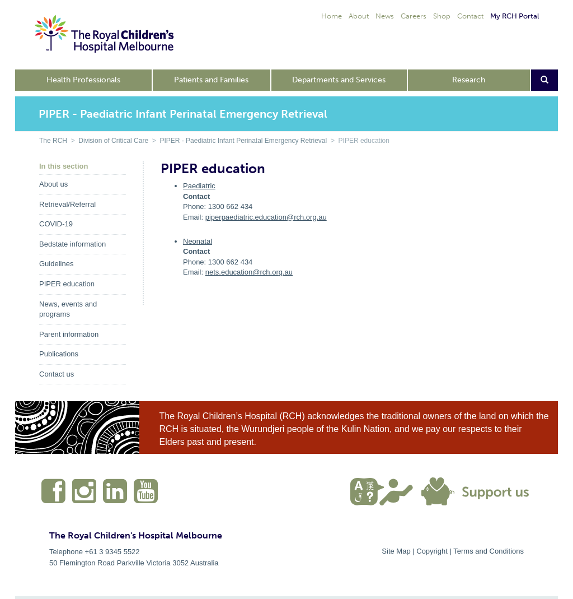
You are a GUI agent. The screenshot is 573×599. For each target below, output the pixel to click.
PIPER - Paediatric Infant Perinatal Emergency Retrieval (243, 141)
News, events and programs (68, 309)
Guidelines (56, 263)
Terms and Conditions (488, 551)
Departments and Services (339, 80)
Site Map (396, 551)
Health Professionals (83, 80)
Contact (470, 16)
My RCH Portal (514, 16)
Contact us (56, 374)
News (384, 16)
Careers (413, 16)
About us (53, 184)
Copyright (432, 551)
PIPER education (67, 284)
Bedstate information (72, 244)
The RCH (53, 141)
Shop (441, 16)
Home (331, 16)
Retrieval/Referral (67, 204)
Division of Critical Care (113, 141)
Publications (58, 354)
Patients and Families (211, 80)
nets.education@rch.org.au (249, 272)
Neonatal (197, 241)
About (359, 16)
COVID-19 (56, 224)
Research (468, 80)
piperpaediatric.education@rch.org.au (266, 217)
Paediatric (199, 186)
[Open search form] (544, 80)
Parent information (68, 334)
